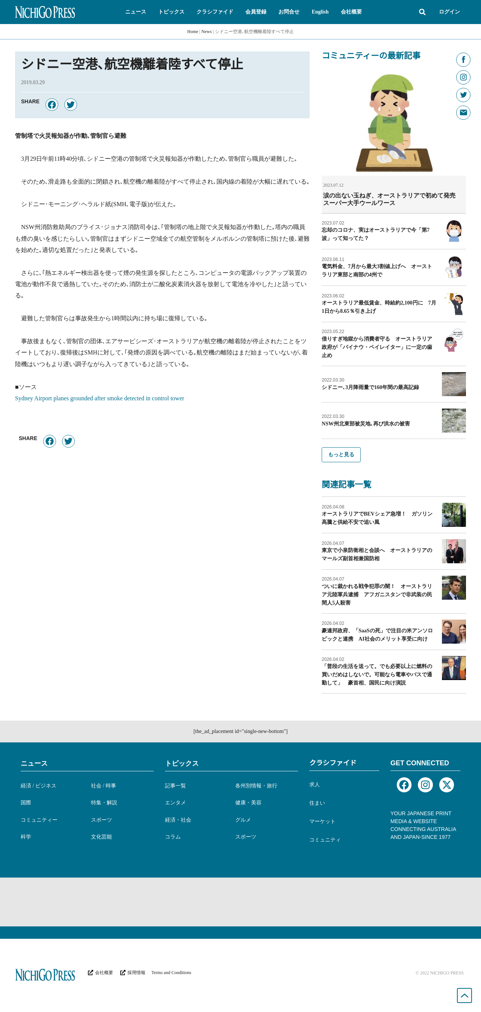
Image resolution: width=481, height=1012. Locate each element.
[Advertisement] (240, 901)
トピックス (182, 763)
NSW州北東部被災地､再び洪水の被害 (366, 423)
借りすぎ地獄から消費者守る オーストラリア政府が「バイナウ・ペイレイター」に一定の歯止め (377, 347)
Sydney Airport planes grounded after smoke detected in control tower (99, 398)
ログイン (449, 12)
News (206, 31)
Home (192, 31)
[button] (135, 12)
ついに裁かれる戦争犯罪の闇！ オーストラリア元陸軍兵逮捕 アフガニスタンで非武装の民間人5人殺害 (377, 594)
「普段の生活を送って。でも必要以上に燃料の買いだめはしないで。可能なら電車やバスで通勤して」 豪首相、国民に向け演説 (377, 674)
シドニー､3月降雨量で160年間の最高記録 (370, 387)
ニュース (34, 763)
